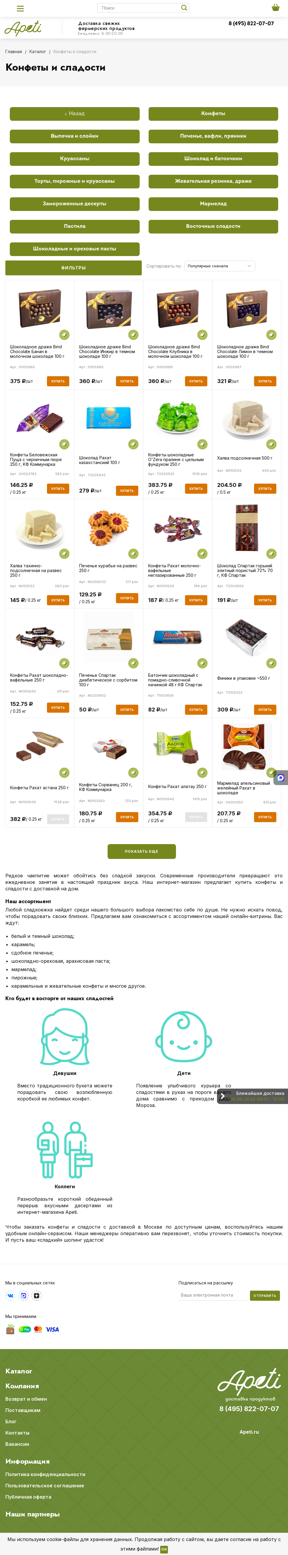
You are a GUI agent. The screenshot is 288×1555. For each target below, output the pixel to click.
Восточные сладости (213, 226)
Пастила (75, 226)
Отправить (265, 1295)
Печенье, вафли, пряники (213, 136)
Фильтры (73, 267)
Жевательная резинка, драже (213, 181)
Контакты (17, 1433)
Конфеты (213, 114)
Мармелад (213, 204)
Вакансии (17, 1444)
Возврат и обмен (26, 1399)
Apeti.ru (249, 1432)
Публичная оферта (28, 1497)
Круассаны (74, 159)
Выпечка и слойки (74, 136)
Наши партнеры (32, 1514)
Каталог (18, 1371)
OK (164, 1549)
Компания (22, 1386)
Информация (27, 1461)
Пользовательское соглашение (44, 1486)
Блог (11, 1421)
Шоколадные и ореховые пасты (74, 249)
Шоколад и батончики (213, 159)
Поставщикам (22, 1410)
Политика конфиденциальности (45, 1474)
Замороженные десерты (74, 204)
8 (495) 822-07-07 (251, 24)
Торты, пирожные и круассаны (74, 181)
